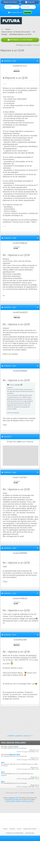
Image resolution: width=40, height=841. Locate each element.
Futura (5, 829)
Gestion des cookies (29, 829)
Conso (19, 829)
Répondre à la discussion (20, 40)
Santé (17, 798)
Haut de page (29, 833)
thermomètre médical (13, 801)
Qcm (16, 747)
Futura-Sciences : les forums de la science (15, 32)
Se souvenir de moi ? (15, 12)
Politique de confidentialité (14, 833)
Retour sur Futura (10, 2)
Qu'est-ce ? (28, 736)
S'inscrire (29, 2)
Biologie (4, 34)
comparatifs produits (11, 800)
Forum (8, 29)
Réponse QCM (14, 754)
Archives (12, 829)
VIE (34, 32)
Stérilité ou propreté (15, 736)
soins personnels (27, 801)
